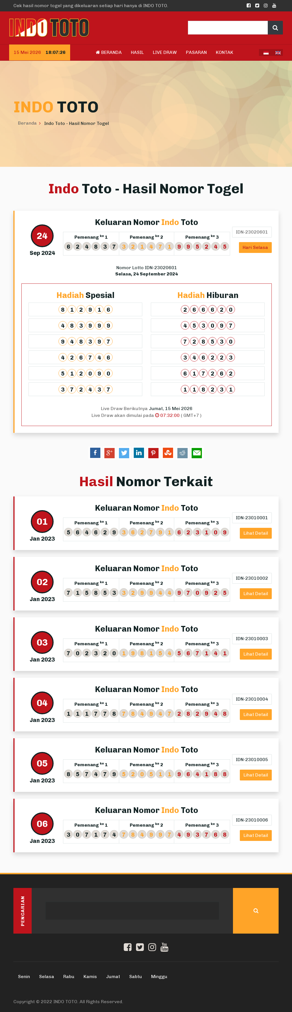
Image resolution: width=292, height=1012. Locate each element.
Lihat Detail (256, 533)
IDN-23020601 (252, 232)
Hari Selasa (255, 247)
